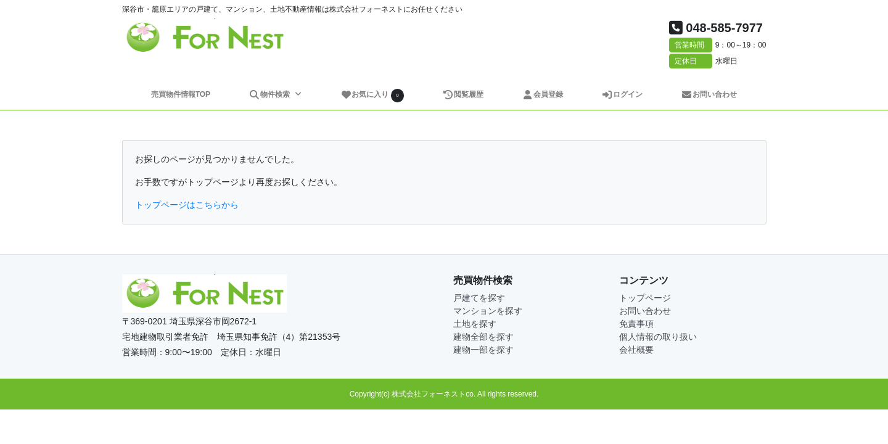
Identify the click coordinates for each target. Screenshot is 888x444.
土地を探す (474, 324)
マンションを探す (487, 311)
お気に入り (372, 95)
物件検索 (270, 94)
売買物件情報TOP (180, 94)
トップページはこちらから (187, 205)
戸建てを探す (479, 298)
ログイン (622, 94)
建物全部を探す (483, 337)
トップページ (645, 298)
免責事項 (636, 324)
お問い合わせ (709, 94)
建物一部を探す (483, 350)
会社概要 (636, 350)
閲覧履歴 (463, 94)
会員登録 (543, 94)
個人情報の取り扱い (658, 337)
